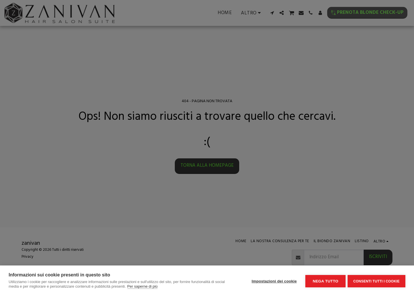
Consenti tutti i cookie (376, 281)
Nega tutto (324, 281)
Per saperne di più (142, 286)
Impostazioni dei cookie (273, 281)
